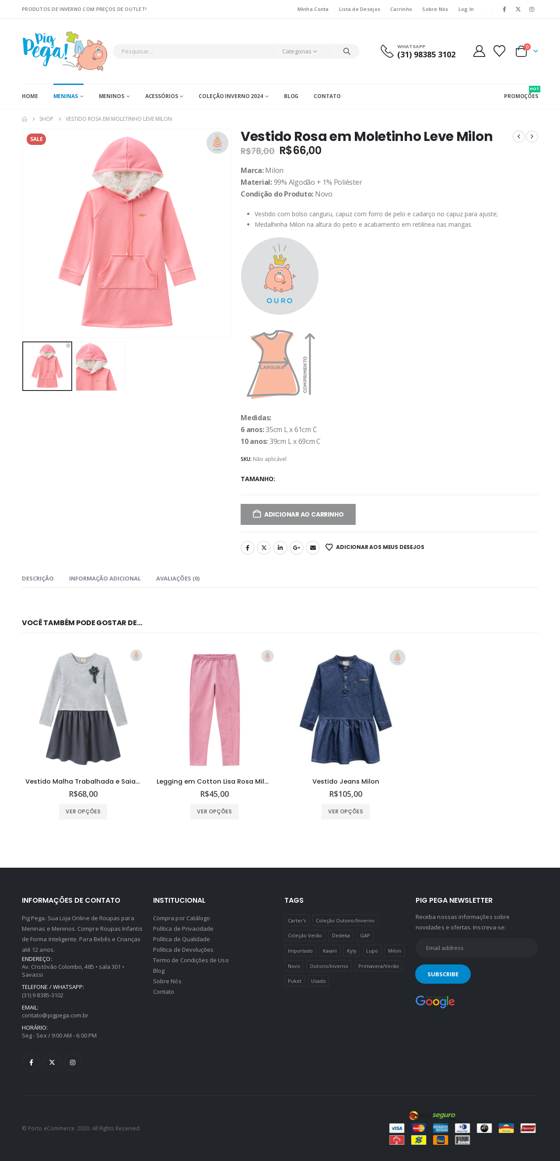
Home (30, 96)
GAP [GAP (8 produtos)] (365, 935)
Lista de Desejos (359, 9)
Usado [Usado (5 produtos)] (318, 981)
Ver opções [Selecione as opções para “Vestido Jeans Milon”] (345, 811)
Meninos (111, 96)
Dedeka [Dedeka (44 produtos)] (341, 935)
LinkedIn (280, 548)
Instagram (72, 1062)
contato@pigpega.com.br (55, 1015)
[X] (518, 9)
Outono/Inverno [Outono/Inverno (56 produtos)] (329, 966)
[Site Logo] (65, 51)
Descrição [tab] (38, 578)
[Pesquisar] (347, 51)
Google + (297, 548)
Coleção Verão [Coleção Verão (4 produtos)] (305, 935)
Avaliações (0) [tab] (178, 578)
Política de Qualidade (181, 939)
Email (313, 548)
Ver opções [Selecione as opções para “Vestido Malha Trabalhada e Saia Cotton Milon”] (83, 811)
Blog (291, 96)
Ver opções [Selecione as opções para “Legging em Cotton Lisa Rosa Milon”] (214, 811)
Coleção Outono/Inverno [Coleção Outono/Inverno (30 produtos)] (345, 920)
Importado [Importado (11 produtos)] (300, 950)
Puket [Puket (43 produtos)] (294, 981)
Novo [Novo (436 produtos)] (294, 966)
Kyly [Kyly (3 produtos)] (352, 950)
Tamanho (257, 479)
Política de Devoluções (183, 949)
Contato (327, 96)
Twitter (264, 548)
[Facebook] (504, 9)
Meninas (65, 96)
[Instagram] (532, 9)
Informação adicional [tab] (105, 578)
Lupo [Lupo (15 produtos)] (372, 950)
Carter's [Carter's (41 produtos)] (297, 920)
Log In (466, 9)
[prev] (519, 136)
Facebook (248, 548)
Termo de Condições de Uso (191, 960)
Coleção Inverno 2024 (231, 96)
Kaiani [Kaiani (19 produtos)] (330, 950)
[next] (532, 136)
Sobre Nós (435, 9)
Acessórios (161, 96)
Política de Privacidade (183, 928)
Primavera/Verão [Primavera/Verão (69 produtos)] (378, 966)
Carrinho (401, 9)
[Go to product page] (83, 709)
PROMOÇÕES (521, 93)
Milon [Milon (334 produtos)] (394, 950)
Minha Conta (313, 9)
